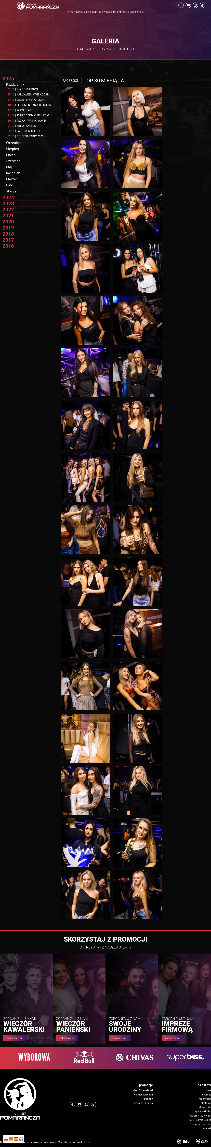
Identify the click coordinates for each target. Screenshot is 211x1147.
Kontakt (207, 1128)
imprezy (206, 1094)
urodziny (148, 1098)
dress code (205, 1107)
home (208, 1090)
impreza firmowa (143, 1103)
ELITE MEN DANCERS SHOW (29, 105)
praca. (158, 13)
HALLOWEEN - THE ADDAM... (29, 94)
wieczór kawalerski (143, 1090)
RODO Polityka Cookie (199, 1120)
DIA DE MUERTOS (23, 89)
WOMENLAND (20, 110)
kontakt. (176, 13)
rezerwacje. (105, 13)
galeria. (70, 13)
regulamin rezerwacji (200, 1115)
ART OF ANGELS (22, 125)
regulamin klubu (202, 1111)
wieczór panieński (143, 1094)
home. (34, 13)
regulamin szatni (202, 1124)
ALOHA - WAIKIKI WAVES (27, 120)
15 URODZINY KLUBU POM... (29, 115)
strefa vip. (128, 17)
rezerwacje (205, 1098)
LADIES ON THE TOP (25, 131)
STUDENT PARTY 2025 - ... (27, 136)
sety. (143, 13)
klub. (86, 13)
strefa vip (206, 1103)
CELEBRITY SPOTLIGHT (26, 99)
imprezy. (52, 13)
